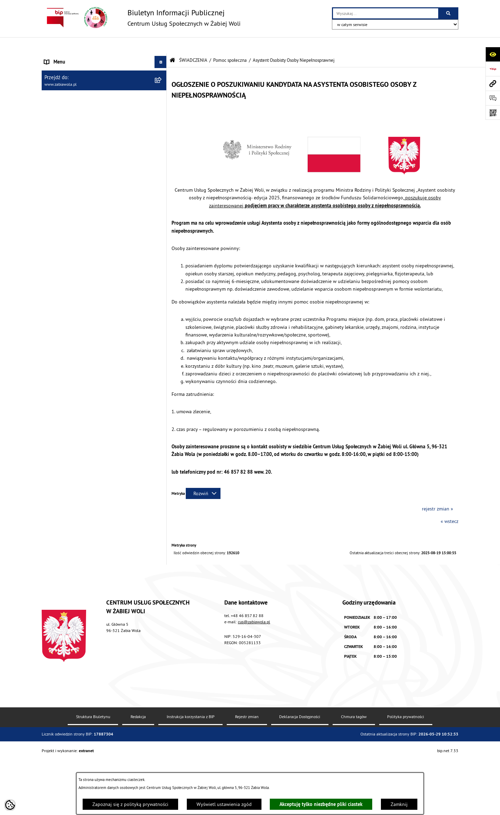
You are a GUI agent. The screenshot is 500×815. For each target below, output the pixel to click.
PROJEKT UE (57, 591)
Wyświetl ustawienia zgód (224, 804)
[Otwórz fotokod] (492, 112)
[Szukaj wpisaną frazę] (448, 13)
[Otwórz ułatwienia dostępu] (492, 54)
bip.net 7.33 (447, 805)
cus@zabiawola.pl (254, 676)
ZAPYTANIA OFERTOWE (68, 82)
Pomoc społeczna (230, 44)
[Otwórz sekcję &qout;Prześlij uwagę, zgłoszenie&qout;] (492, 98)
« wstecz (449, 505)
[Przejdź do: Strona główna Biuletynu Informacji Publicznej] (172, 44)
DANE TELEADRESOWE (68, 70)
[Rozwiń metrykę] (203, 477)
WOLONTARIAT (59, 535)
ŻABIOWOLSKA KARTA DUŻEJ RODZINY (84, 559)
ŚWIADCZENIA (59, 106)
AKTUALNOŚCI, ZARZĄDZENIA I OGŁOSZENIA (91, 58)
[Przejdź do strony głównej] (141, 17)
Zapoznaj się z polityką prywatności (130, 804)
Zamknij (399, 804)
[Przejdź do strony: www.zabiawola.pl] (492, 83)
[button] (162, 94)
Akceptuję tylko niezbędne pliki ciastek (321, 804)
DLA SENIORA (58, 547)
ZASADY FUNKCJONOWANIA (73, 94)
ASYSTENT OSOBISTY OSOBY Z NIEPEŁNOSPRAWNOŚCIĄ (76, 575)
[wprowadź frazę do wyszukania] (385, 13)
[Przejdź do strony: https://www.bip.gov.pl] (492, 68)
